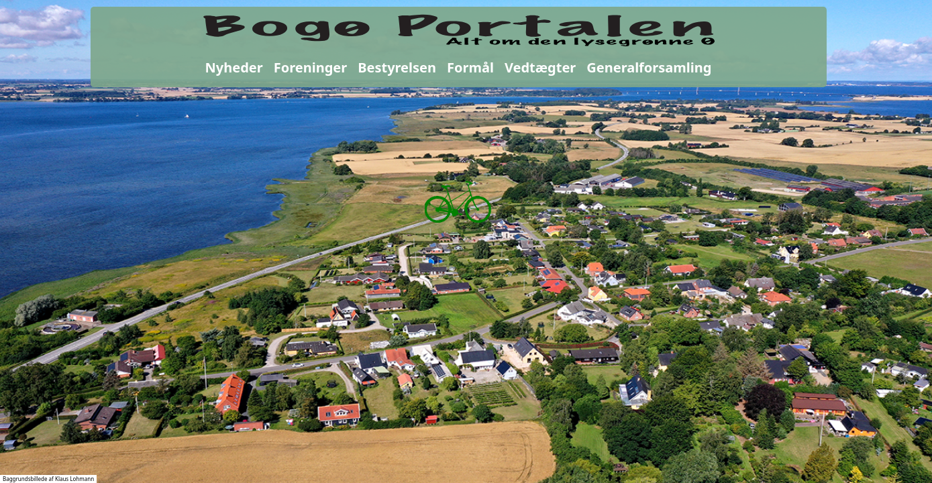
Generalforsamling (648, 67)
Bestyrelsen (397, 67)
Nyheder (234, 67)
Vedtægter (540, 67)
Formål (470, 67)
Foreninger (310, 67)
